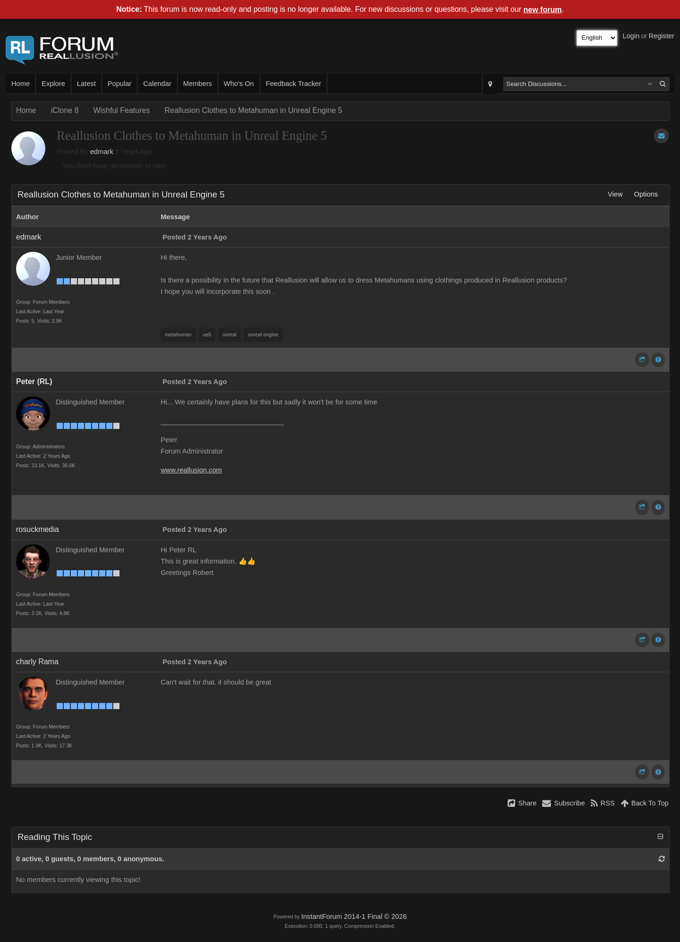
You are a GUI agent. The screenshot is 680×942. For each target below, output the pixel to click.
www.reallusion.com (191, 470)
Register (661, 36)
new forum (543, 10)
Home (20, 84)
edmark (101, 151)
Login (631, 36)
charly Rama (37, 662)
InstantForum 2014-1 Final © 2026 (354, 916)
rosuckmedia (37, 529)
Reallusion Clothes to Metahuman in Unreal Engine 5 (253, 110)
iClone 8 (65, 110)
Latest (86, 84)
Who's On (239, 84)
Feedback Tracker (293, 84)
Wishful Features (121, 110)
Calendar (157, 84)
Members (198, 84)
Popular (119, 84)
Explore (53, 84)
